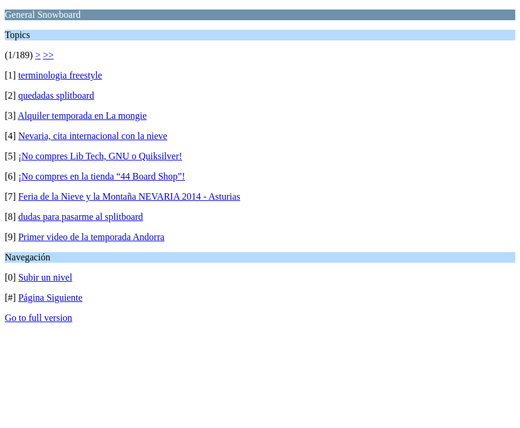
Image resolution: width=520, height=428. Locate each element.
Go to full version (38, 318)
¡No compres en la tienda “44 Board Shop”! (101, 176)
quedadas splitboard (56, 95)
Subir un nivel (45, 277)
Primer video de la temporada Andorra (91, 237)
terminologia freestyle (60, 75)
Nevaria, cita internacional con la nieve (93, 136)
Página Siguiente (50, 297)
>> (48, 55)
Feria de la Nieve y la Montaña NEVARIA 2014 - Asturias (129, 196)
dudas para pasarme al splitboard (80, 217)
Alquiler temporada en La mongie (82, 116)
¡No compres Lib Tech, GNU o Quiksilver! (100, 156)
